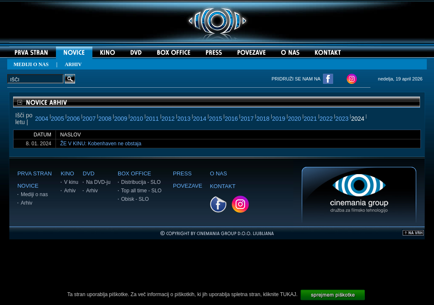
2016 (231, 118)
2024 (357, 118)
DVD (88, 173)
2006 (73, 118)
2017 (246, 118)
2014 (199, 118)
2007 (89, 118)
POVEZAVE (187, 186)
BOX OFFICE (134, 173)
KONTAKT (222, 186)
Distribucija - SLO (141, 182)
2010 (136, 118)
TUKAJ (288, 294)
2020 (294, 118)
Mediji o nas (34, 194)
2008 (104, 118)
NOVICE (28, 186)
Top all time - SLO (141, 191)
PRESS (182, 173)
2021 (310, 118)
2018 (263, 118)
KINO (67, 173)
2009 (120, 118)
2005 (57, 118)
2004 (41, 118)
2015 (215, 118)
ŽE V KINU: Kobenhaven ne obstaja (100, 144)
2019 (278, 118)
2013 (183, 118)
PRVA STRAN (34, 173)
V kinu (71, 182)
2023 (341, 118)
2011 (152, 118)
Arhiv (26, 203)
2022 (326, 118)
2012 (168, 118)
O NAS (218, 173)
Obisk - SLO (135, 199)
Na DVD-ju (98, 182)
